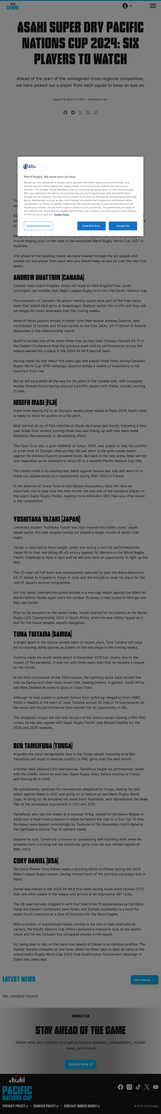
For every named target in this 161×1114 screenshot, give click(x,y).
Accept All (123, 225)
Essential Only (91, 225)
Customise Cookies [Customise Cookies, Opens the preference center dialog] (38, 225)
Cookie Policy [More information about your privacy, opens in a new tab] (61, 214)
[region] (80, 196)
